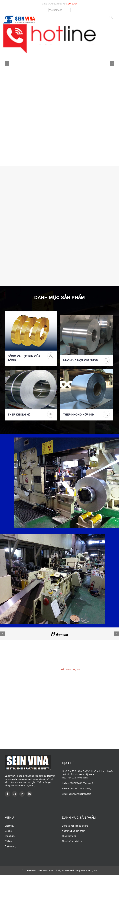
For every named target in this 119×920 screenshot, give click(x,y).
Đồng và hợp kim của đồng (75, 826)
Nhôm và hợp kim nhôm (80, 360)
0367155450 (19, 32)
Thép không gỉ (19, 414)
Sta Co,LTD (91, 870)
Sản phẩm (10, 836)
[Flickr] (15, 794)
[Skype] (29, 794)
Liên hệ (8, 831)
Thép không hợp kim (78, 414)
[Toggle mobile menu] (117, 17)
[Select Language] (59, 10)
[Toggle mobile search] (111, 17)
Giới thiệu (9, 826)
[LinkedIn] (22, 794)
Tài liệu (8, 841)
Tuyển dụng (10, 846)
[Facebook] (7, 794)
